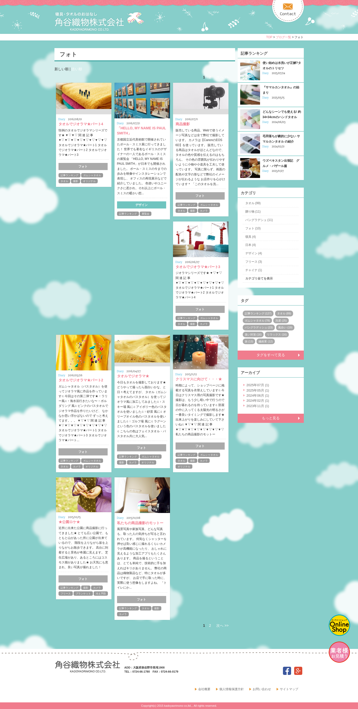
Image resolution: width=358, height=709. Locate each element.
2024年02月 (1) (258, 400)
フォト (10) (253, 228)
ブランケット (83, 593)
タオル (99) (253, 203)
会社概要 (204, 689)
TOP (269, 37)
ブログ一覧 (283, 37)
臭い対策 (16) (253, 334)
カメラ (204, 210)
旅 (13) (249, 341)
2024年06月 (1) (258, 395)
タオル (64, 181)
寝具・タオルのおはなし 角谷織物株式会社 (99, 21)
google (298, 671)
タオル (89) (284, 313)
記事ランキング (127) (258, 313)
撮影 (75, 181)
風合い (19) (285, 327)
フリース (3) (253, 261)
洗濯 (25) (281, 320)
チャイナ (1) (253, 270)
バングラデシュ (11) (259, 220)
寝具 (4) (250, 237)
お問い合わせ (262, 689)
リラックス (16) (277, 334)
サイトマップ (289, 689)
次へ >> (222, 77)
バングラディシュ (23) (259, 327)
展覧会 (145, 213)
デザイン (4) (253, 253)
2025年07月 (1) (258, 385)
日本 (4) (250, 245)
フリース (66, 593)
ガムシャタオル (92, 175)
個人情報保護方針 (231, 689)
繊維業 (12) (266, 341)
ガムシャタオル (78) (257, 320)
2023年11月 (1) (258, 406)
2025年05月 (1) (258, 390)
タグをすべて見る (270, 355)
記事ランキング (69, 175)
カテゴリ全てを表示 (259, 278)
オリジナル (89, 181)
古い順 (76, 69)
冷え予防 (101, 593)
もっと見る (271, 418)
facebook (287, 671)
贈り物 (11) (253, 211)
